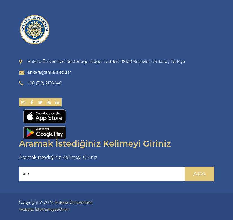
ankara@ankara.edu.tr (49, 72)
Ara (199, 174)
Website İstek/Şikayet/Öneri (44, 209)
